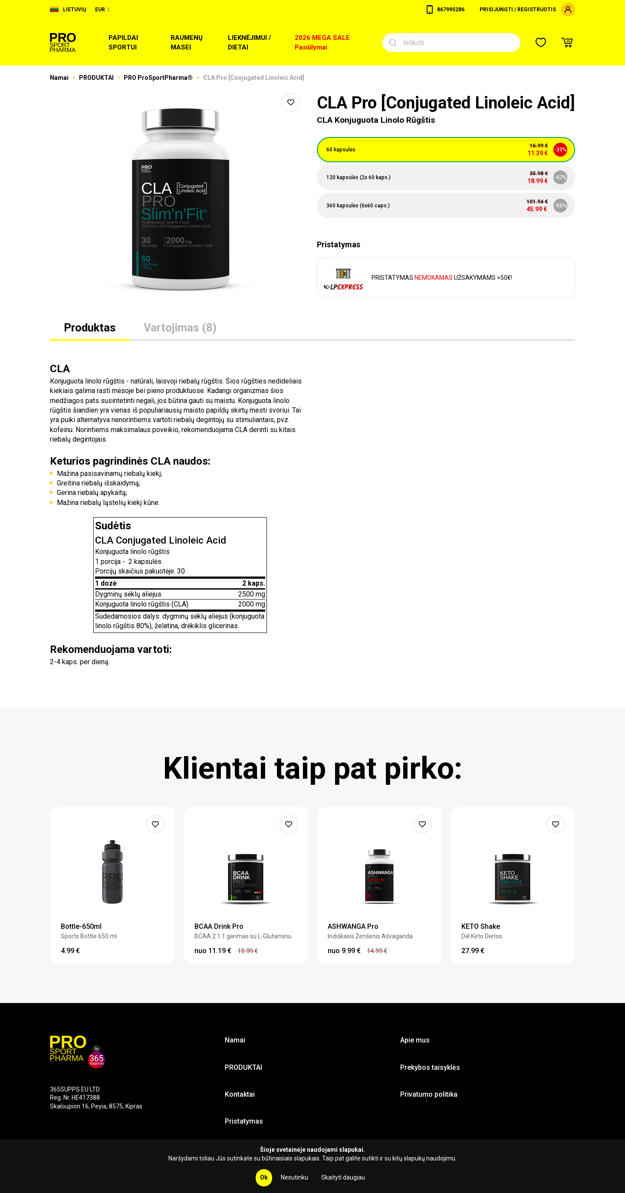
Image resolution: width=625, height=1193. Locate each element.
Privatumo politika (428, 1094)
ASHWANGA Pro (353, 926)
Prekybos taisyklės (430, 1067)
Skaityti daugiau (343, 1177)
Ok (264, 1177)
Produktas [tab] (90, 327)
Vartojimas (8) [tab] (180, 327)
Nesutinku (294, 1177)
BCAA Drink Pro (218, 926)
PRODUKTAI (97, 77)
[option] (179, 199)
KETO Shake (480, 926)
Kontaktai (240, 1094)
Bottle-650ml (81, 926)
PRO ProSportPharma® (159, 77)
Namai (60, 77)
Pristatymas (244, 1121)
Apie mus (415, 1040)
